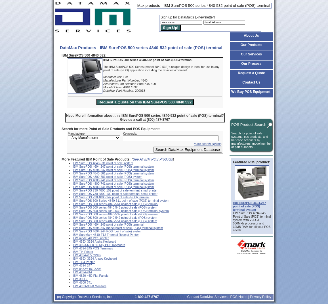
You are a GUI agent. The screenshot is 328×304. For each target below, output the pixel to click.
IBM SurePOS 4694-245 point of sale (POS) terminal (108, 224)
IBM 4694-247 (82, 265)
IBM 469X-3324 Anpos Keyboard (95, 258)
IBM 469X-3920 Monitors (89, 286)
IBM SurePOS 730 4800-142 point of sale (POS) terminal (111, 197)
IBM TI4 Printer (83, 251)
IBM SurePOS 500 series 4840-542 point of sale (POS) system (115, 217)
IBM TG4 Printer (84, 262)
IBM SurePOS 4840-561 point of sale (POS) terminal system (113, 173)
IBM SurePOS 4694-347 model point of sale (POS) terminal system (118, 228)
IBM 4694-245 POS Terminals (93, 248)
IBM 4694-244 (82, 272)
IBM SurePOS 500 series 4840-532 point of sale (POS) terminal (115, 214)
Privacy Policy (260, 297)
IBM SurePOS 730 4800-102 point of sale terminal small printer (115, 190)
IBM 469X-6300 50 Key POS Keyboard (99, 245)
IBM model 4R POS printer (91, 238)
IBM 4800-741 (82, 282)
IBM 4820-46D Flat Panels (90, 275)
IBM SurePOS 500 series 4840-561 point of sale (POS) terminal (115, 204)
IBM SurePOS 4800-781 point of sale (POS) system (107, 176)
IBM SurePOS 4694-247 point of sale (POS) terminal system (113, 166)
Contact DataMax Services (207, 297)
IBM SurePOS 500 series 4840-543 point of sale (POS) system (115, 207)
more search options (207, 143)
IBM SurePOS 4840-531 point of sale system (103, 163)
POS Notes (238, 297)
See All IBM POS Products (153, 159)
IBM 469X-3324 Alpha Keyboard (94, 241)
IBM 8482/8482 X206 (87, 268)
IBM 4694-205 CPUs (87, 255)
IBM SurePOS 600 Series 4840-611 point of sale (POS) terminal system (121, 200)
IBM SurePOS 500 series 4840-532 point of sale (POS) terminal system (121, 211)
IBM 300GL (80, 279)
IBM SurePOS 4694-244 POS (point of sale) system (107, 231)
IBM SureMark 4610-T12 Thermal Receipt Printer (106, 234)
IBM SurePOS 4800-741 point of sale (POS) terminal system (113, 180)
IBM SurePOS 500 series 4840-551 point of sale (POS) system (115, 221)
